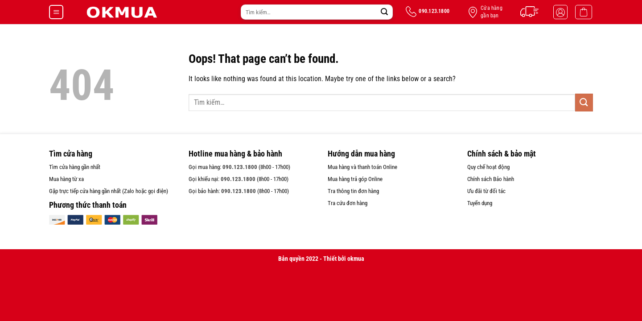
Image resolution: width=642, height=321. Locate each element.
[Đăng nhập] (560, 12)
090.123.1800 (239, 167)
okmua (355, 259)
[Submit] (384, 12)
